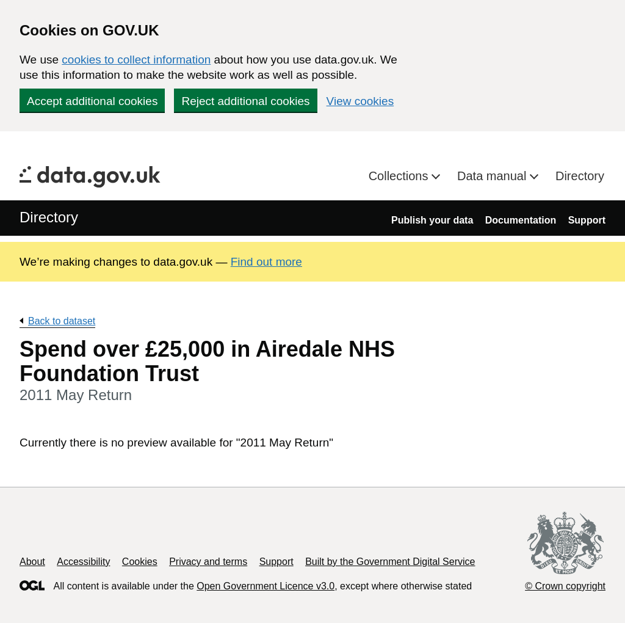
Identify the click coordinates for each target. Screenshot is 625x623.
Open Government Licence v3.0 (265, 586)
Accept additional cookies (92, 101)
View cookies (360, 101)
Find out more (266, 261)
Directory (579, 176)
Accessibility (83, 561)
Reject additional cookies (245, 101)
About (32, 561)
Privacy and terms (208, 561)
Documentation (520, 220)
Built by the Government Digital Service (390, 561)
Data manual (493, 176)
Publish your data (432, 220)
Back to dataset (61, 321)
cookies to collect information (136, 59)
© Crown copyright (565, 586)
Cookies (139, 561)
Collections (400, 176)
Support (586, 220)
